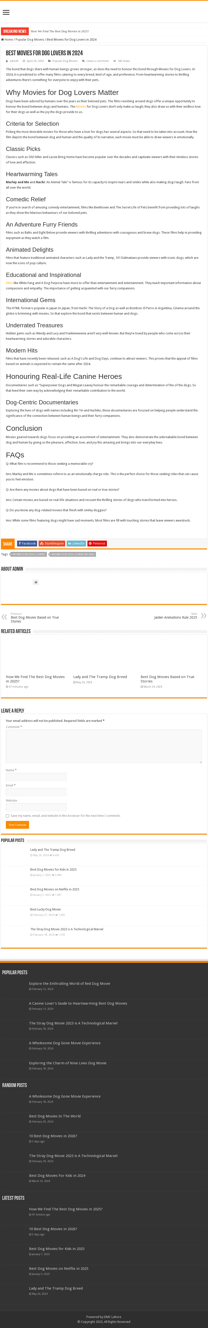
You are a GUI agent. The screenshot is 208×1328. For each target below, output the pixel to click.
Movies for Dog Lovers (29, 554)
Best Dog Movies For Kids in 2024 (57, 1175)
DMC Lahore (112, 1317)
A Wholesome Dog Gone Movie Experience (65, 1043)
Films (9, 283)
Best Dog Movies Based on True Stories (36, 617)
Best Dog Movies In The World (55, 1116)
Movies (81, 106)
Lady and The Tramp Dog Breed (100, 677)
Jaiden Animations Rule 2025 (172, 615)
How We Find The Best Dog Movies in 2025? (60, 31)
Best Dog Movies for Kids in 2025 (53, 869)
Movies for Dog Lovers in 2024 (73, 554)
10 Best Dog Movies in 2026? (53, 1136)
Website (11, 800)
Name (11, 770)
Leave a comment (98, 61)
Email (11, 785)
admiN (14, 61)
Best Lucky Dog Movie (45, 909)
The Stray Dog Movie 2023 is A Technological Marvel (66, 929)
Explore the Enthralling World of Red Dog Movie (69, 983)
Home (7, 39)
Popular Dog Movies (30, 39)
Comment (14, 727)
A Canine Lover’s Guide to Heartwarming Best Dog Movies (78, 1003)
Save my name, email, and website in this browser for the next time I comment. (65, 815)
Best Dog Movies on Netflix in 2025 (54, 889)
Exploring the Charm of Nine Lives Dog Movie (67, 1063)
